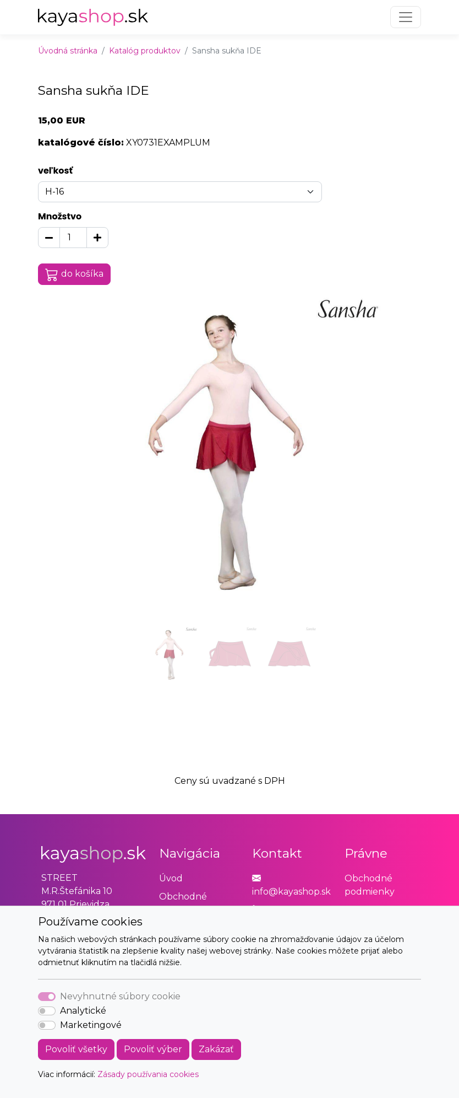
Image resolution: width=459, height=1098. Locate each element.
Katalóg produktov (145, 51)
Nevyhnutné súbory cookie (120, 996)
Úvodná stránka (67, 51)
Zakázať (216, 1049)
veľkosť (55, 170)
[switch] (47, 1010)
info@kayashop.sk (291, 891)
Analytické (83, 1010)
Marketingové (91, 1025)
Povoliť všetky (76, 1049)
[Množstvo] (73, 237)
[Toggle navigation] (405, 17)
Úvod (171, 878)
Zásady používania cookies (148, 1074)
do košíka (74, 274)
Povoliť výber (153, 1049)
